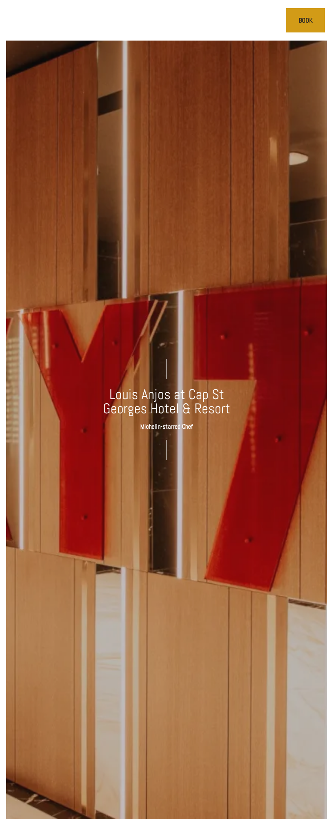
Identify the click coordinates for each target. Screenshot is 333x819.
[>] (14, 21)
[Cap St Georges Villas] (167, 20)
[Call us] (274, 21)
